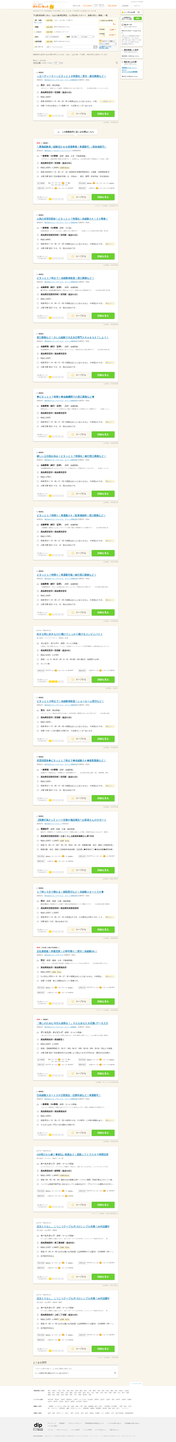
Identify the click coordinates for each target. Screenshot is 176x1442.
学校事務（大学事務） (111, 1406)
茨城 (68, 1390)
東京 (49, 1390)
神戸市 (118, 1399)
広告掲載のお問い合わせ (132, 1423)
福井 (97, 1392)
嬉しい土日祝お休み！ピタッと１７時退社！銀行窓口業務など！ (71, 456)
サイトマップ (52, 1423)
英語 (72, 1413)
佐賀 (62, 1394)
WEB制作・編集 (64, 1408)
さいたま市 (82, 1399)
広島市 (61, 1401)
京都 (107, 1390)
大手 (112, 1413)
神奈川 (54, 1390)
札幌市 (130, 1399)
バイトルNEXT (75, 1430)
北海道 (127, 1390)
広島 (101, 1392)
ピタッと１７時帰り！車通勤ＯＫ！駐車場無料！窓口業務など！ (71, 515)
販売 (125, 1406)
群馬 (76, 1390)
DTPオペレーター (76, 1408)
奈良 (116, 1390)
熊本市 (85, 1401)
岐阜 (85, 1390)
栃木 (72, 1390)
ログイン (137, 6)
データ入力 (58, 1406)
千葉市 (76, 1399)
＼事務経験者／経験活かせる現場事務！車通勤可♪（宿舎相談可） (72, 146)
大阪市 (108, 1399)
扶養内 (107, 1413)
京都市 (124, 1399)
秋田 (62, 1392)
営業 (121, 1406)
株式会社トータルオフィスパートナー (58, 150)
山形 (66, 1392)
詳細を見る (103, 114)
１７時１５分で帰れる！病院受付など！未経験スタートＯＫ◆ (70, 892)
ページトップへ (137, 1383)
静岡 (94, 1390)
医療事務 (86, 1408)
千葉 (59, 1390)
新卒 (86, 1413)
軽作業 (105, 1408)
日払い (67, 1413)
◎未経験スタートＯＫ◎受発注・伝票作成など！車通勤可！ (69, 1095)
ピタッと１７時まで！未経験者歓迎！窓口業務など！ (65, 278)
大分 (75, 1394)
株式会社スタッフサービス (54, 955)
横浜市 (57, 1399)
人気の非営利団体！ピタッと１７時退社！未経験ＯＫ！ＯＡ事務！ (72, 218)
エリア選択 (39, 22)
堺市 (113, 1399)
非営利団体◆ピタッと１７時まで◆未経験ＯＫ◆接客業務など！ (71, 760)
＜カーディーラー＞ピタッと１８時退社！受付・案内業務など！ (71, 76)
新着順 (44, 63)
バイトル (50, 1430)
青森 (49, 1392)
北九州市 (79, 1401)
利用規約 (62, 1423)
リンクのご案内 (52, 1426)
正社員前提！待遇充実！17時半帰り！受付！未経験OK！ (67, 951)
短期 (49, 1413)
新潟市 (56, 1401)
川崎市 (63, 1399)
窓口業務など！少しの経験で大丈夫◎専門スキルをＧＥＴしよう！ (73, 337)
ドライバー (125, 1408)
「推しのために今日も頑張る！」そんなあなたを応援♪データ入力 (72, 1023)
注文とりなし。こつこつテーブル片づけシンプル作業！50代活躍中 (73, 1226)
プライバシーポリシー (75, 1423)
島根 (114, 1392)
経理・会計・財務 (68, 1406)
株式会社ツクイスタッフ (53, 824)
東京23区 (50, 1399)
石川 (92, 1392)
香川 (123, 1392)
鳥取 (110, 1392)
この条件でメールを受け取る (105, 47)
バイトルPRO (87, 1430)
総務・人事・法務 (81, 1406)
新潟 (84, 1392)
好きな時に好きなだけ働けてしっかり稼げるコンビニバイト (70, 634)
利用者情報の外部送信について (94, 1423)
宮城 (58, 1392)
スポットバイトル (62, 1430)
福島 (71, 1392)
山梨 (75, 1392)
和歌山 (121, 1390)
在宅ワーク (60, 1413)
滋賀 (111, 1390)
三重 (89, 1390)
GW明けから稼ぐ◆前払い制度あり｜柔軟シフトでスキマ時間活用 (72, 1154)
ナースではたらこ (100, 1430)
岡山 (106, 1392)
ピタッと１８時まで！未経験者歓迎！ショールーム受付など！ (70, 701)
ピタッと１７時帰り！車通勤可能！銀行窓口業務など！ (66, 575)
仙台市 (50, 1401)
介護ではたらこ (114, 1430)
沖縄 (89, 1394)
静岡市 (97, 1399)
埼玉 (63, 1390)
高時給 (92, 1413)
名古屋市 (90, 1399)
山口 (119, 1392)
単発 (53, 1413)
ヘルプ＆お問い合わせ (114, 1423)
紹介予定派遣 (120, 1413)
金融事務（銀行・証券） (95, 1406)
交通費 (97, 1413)
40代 (82, 1413)
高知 (53, 1394)
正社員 (77, 1413)
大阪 (98, 1390)
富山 (88, 1392)
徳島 (127, 1392)
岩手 (53, 1392)
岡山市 (67, 1401)
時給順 (50, 63)
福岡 (58, 1394)
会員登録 (125, 6)
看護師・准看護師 (95, 1408)
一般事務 (50, 1406)
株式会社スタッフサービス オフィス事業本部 (61, 80)
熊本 (71, 1394)
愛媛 (49, 1394)
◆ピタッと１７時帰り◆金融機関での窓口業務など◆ (65, 396)
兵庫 (103, 1390)
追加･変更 (49, 20)
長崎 (66, 1394)
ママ (102, 1413)
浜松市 (102, 1399)
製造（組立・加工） (114, 1408)
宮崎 (79, 1394)
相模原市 (69, 1399)
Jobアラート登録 (107, 41)
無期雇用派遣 (129, 1413)
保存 (137, 18)
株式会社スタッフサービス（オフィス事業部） (61, 1027)
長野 (79, 1392)
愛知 (81, 1390)
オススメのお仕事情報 (130, 70)
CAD (129, 1406)
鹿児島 (85, 1394)
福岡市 (73, 1401)
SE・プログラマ (53, 1408)
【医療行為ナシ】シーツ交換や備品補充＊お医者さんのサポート (71, 820)
